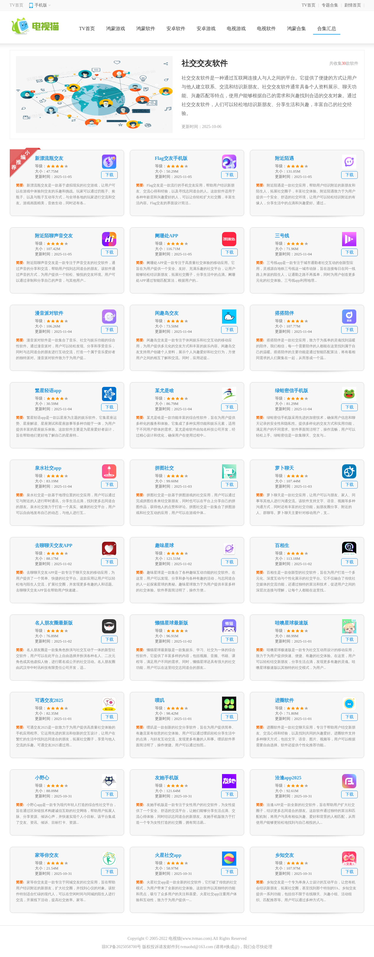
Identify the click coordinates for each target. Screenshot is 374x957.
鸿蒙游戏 (115, 28)
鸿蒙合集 (296, 28)
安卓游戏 (206, 28)
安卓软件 (175, 28)
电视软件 (266, 28)
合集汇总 (326, 28)
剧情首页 (352, 5)
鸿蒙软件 (145, 28)
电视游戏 (236, 28)
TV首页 (17, 5)
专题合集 (330, 5)
